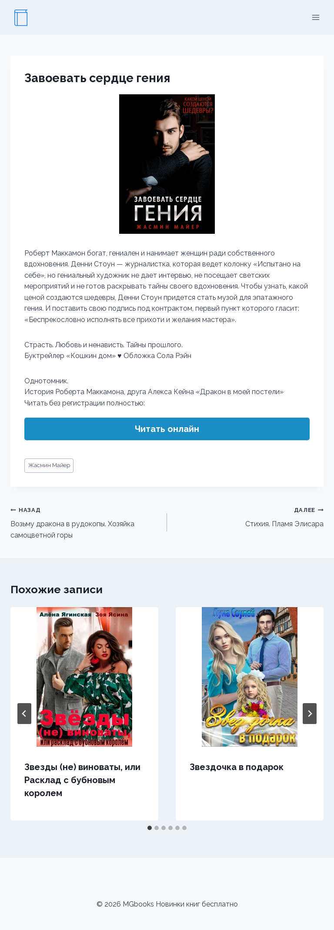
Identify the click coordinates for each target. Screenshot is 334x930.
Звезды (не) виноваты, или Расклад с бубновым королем (82, 780)
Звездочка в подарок (237, 767)
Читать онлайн (167, 429)
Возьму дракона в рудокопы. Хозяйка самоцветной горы (85, 521)
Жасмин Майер (49, 465)
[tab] (149, 828)
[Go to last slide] (24, 713)
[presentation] (84, 677)
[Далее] (310, 713)
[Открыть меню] (315, 17)
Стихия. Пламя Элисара (249, 516)
